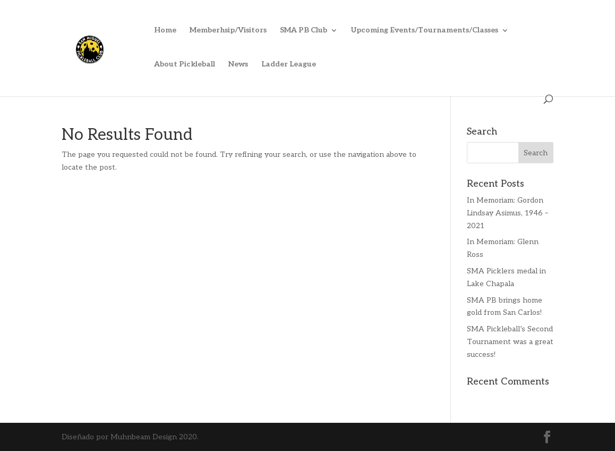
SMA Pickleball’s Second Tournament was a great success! (510, 341)
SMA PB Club (303, 31)
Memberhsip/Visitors (228, 31)
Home (165, 31)
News (238, 65)
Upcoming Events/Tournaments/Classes (424, 31)
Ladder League (288, 65)
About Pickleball (184, 65)
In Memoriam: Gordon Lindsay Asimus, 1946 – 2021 (507, 213)
